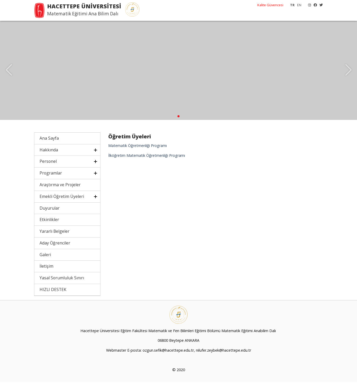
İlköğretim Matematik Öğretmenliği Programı (146, 160)
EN (299, 5)
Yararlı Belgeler (54, 236)
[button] (178, 121)
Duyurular (50, 213)
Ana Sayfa (49, 143)
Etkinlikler (49, 224)
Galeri (45, 259)
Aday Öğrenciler (55, 248)
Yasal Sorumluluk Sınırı (62, 283)
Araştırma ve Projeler (60, 189)
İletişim (46, 271)
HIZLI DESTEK (53, 294)
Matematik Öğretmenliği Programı (137, 150)
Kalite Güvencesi (270, 5)
